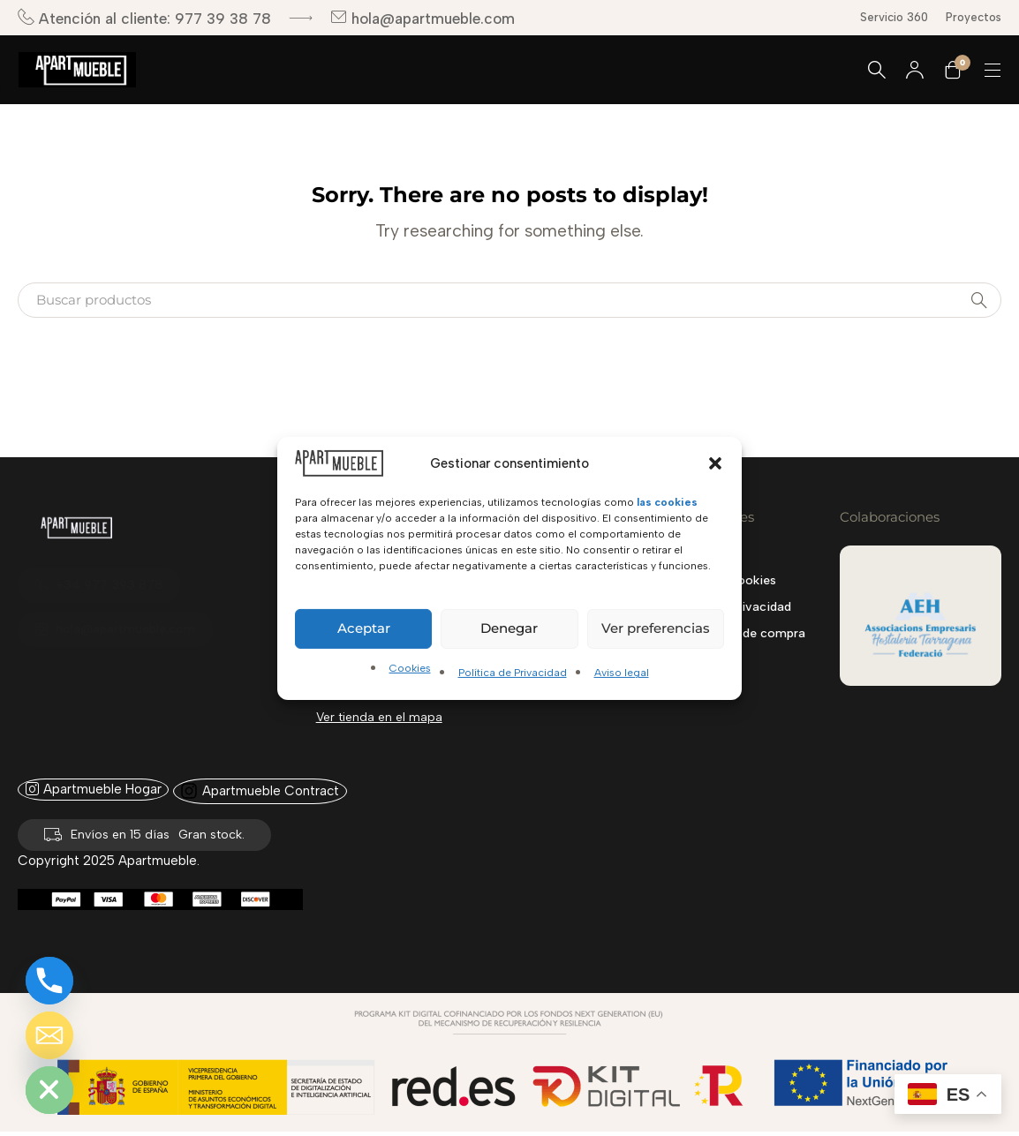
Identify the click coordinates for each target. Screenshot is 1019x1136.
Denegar (509, 628)
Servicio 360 (894, 17)
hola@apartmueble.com (422, 18)
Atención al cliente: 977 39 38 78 (144, 18)
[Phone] (49, 980)
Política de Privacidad (512, 672)
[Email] (49, 1035)
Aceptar (363, 628)
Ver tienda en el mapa (379, 717)
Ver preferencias (655, 628)
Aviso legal (621, 672)
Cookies (410, 668)
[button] (715, 462)
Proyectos (973, 17)
